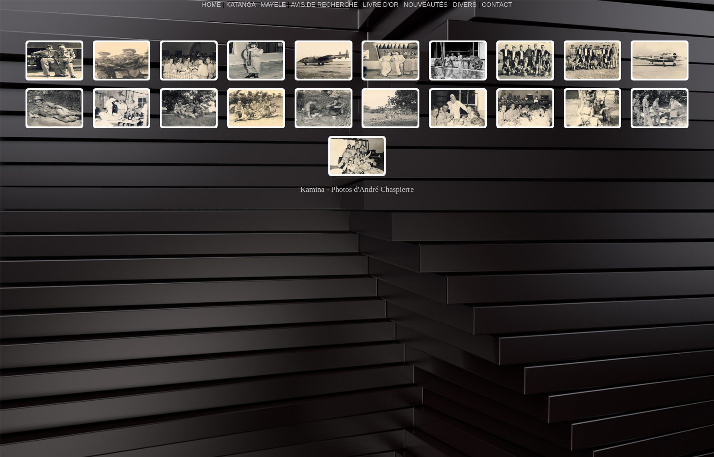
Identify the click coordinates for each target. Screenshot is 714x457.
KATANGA (240, 4)
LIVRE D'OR (380, 4)
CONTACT (497, 4)
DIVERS (464, 4)
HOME (212, 4)
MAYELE (273, 4)
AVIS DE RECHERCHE (324, 4)
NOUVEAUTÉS (426, 4)
